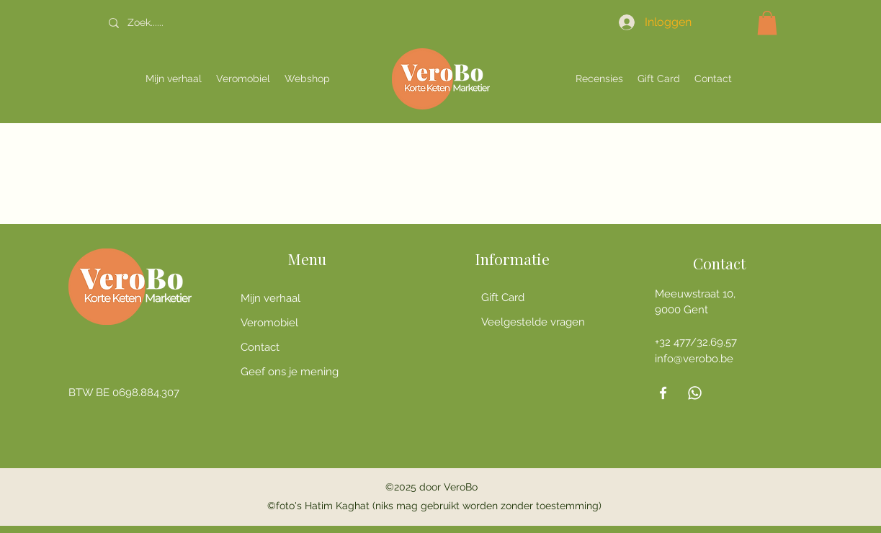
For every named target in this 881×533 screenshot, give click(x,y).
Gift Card (502, 297)
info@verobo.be (694, 358)
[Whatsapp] (695, 393)
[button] (767, 23)
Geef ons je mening (290, 371)
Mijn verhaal (270, 298)
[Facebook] (663, 393)
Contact (260, 347)
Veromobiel (269, 322)
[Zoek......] (186, 22)
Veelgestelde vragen (533, 321)
